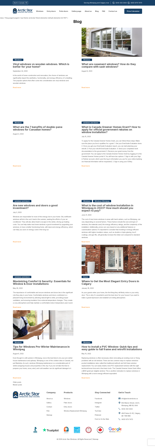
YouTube (98, 411)
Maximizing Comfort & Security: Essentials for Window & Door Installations (42, 282)
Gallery (48, 403)
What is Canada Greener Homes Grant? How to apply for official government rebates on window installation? (111, 129)
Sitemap (49, 415)
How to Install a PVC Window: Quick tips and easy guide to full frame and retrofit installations (112, 348)
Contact (49, 407)
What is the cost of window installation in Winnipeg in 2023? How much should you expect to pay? (107, 208)
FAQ (103, 11)
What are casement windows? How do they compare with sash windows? (109, 65)
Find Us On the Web (102, 419)
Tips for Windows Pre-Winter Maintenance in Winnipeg (41, 348)
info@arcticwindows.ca (129, 398)
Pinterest (98, 415)
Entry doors (51, 11)
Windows (39, 11)
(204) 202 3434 (119, 3)
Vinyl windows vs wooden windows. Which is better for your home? (41, 65)
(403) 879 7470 (135, 3)
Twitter (97, 407)
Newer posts (17, 385)
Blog (97, 11)
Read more (17, 87)
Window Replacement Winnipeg (75, 411)
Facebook (98, 398)
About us (88, 11)
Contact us (112, 11)
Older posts (17, 382)
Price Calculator (133, 11)
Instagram (98, 403)
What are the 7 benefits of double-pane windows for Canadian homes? (37, 128)
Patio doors (63, 11)
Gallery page (76, 11)
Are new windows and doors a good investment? (35, 207)
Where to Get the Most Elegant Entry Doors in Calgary (110, 282)
